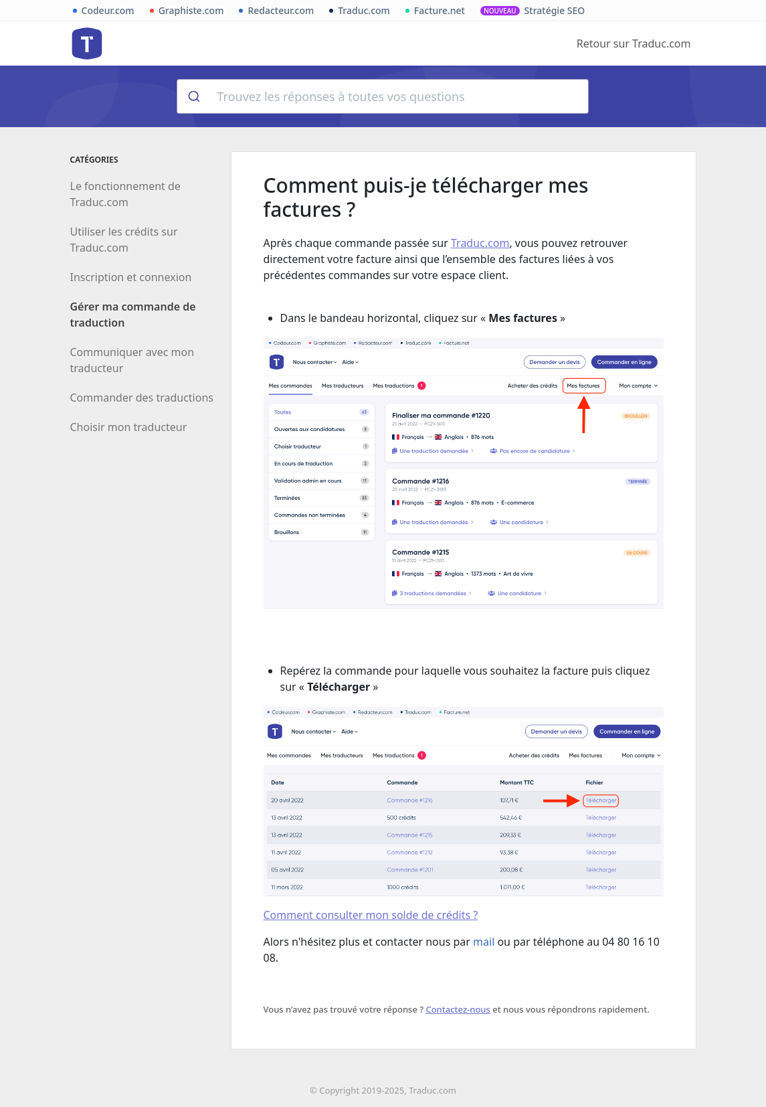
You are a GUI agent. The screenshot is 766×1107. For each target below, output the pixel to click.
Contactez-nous (457, 1009)
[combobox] (383, 96)
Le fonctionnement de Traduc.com (125, 194)
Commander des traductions (141, 397)
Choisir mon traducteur (128, 427)
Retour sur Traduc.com (634, 43)
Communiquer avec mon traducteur (132, 360)
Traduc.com (480, 243)
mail (483, 941)
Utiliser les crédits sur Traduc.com (124, 239)
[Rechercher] (193, 96)
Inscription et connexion (131, 277)
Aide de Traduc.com (87, 43)
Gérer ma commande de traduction (133, 314)
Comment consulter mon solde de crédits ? (371, 915)
